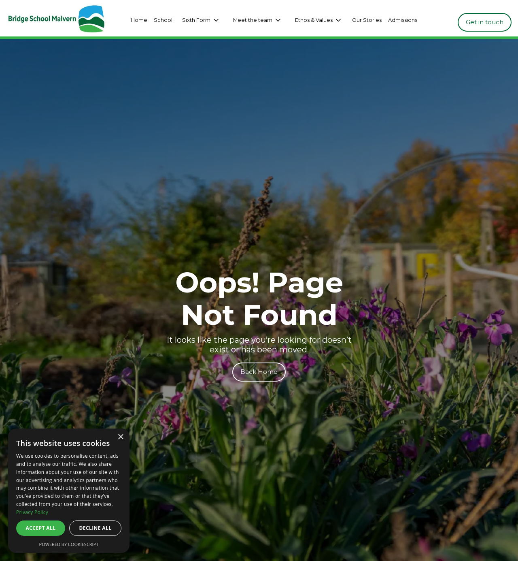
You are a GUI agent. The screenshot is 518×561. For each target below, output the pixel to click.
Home (139, 20)
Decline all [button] (95, 528)
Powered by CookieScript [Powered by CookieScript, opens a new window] (69, 544)
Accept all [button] (41, 528)
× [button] (120, 437)
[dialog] (69, 491)
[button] (201, 20)
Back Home (259, 371)
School (163, 20)
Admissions (402, 20)
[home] (62, 20)
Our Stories (367, 20)
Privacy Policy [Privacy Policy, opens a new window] (32, 512)
